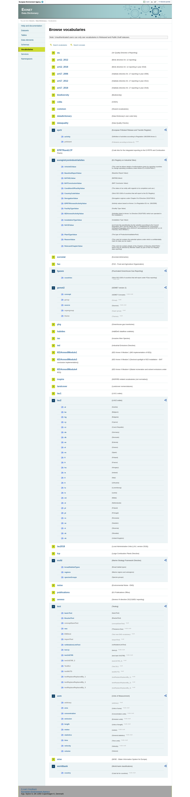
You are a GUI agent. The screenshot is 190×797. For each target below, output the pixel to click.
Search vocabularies (60, 45)
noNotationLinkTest (72, 645)
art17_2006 (62, 74)
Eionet (32, 21)
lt (65, 483)
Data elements (27, 40)
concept (67, 294)
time (66, 740)
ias (58, 338)
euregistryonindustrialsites (71, 160)
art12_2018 (62, 67)
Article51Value (70, 167)
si (65, 528)
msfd (59, 560)
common (61, 109)
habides (61, 331)
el (65, 447)
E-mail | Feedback (29, 789)
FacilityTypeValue (71, 209)
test (59, 606)
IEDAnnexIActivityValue (74, 214)
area (66, 708)
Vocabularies (27, 49)
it (65, 478)
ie (65, 473)
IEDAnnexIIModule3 (67, 359)
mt (65, 498)
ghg (59, 324)
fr (65, 462)
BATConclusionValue (73, 183)
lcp (58, 553)
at (65, 407)
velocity (67, 746)
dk (65, 437)
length (67, 724)
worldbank (62, 766)
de (65, 432)
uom (59, 696)
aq (58, 53)
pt (65, 513)
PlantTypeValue (70, 235)
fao (58, 264)
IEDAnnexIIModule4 (67, 369)
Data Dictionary (41, 21)
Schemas (25, 45)
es (65, 452)
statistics (68, 735)
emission (68, 719)
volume (67, 751)
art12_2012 (62, 60)
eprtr (59, 130)
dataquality (62, 123)
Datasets (25, 30)
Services (25, 54)
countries (68, 278)
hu (65, 468)
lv (65, 493)
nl (65, 503)
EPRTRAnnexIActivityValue (75, 203)
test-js (67, 650)
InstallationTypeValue (73, 220)
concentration (70, 713)
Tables (24, 35)
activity (67, 137)
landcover (62, 386)
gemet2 (61, 288)
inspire (60, 379)
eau (65, 629)
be (65, 412)
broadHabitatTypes (72, 567)
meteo (67, 730)
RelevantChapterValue (73, 246)
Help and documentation (31, 26)
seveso (60, 599)
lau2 (59, 400)
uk (65, 538)
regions (67, 572)
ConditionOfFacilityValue (74, 188)
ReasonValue (69, 239)
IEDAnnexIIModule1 (67, 352)
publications (63, 592)
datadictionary (64, 116)
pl (65, 508)
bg (65, 417)
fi (65, 458)
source (67, 305)
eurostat (61, 257)
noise (60, 585)
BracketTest (69, 618)
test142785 (68, 655)
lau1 (59, 393)
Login (147, 2)
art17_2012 (62, 81)
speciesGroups (70, 577)
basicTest (68, 613)
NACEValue (69, 225)
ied (58, 345)
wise (59, 759)
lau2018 (61, 546)
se (65, 523)
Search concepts (79, 45)
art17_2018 (62, 88)
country (67, 773)
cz (65, 427)
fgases (60, 271)
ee (65, 442)
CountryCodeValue (72, 193)
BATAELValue (69, 178)
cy (65, 422)
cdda (59, 102)
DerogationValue (71, 198)
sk (65, 533)
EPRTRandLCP (65, 150)
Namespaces (26, 59)
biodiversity (63, 95)
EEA (32, 2)
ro (65, 518)
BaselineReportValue (72, 173)
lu (65, 488)
